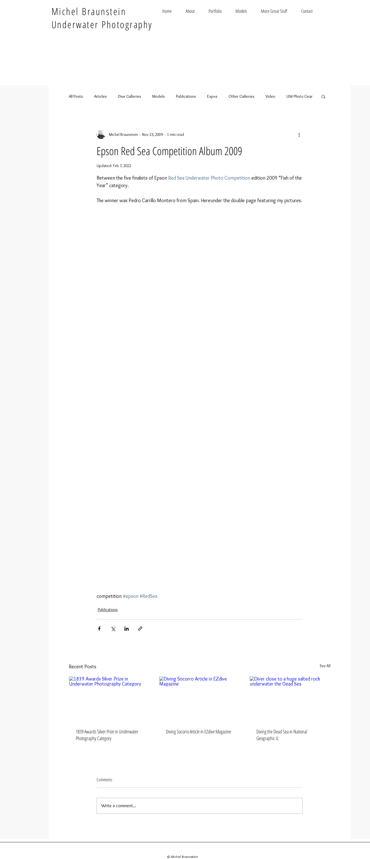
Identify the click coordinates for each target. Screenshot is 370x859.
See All (325, 665)
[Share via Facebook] (99, 628)
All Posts (76, 96)
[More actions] (299, 134)
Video (270, 96)
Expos (212, 96)
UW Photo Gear (299, 96)
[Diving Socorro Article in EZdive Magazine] (199, 698)
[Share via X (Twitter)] (113, 628)
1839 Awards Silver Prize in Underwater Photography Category (107, 734)
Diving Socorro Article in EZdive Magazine (198, 731)
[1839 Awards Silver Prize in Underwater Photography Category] (109, 698)
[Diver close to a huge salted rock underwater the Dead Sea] (290, 698)
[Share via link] (140, 628)
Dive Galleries (129, 96)
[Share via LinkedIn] (126, 628)
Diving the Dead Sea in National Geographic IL (281, 734)
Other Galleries (241, 96)
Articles (100, 96)
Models (158, 96)
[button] (323, 96)
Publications (186, 96)
